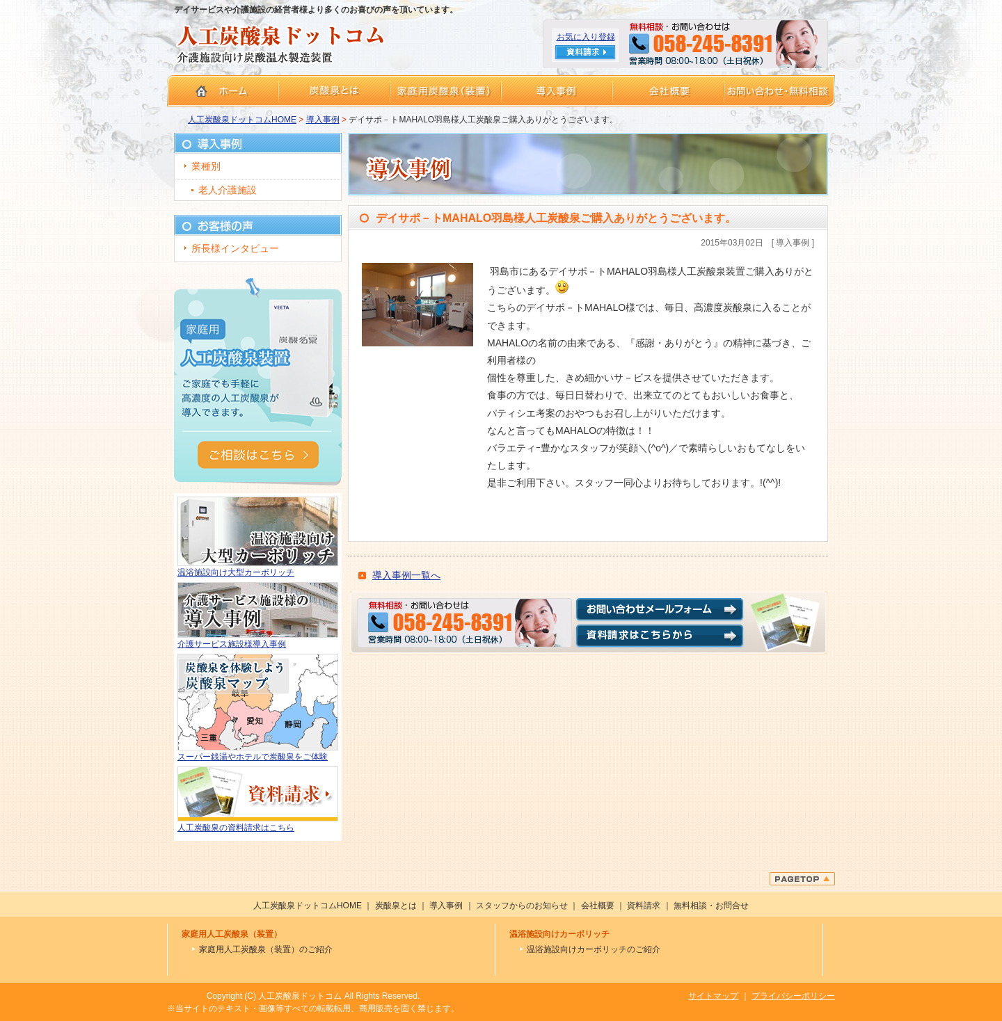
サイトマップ (713, 996)
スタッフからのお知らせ (522, 905)
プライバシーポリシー (793, 996)
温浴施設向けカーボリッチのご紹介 (593, 949)
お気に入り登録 (586, 37)
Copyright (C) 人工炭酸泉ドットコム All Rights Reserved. (313, 996)
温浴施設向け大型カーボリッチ (235, 572)
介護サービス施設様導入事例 (231, 644)
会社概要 (597, 905)
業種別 (206, 166)
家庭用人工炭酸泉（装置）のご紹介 (266, 949)
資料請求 (643, 905)
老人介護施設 (227, 189)
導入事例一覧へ (406, 575)
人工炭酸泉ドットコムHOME (242, 119)
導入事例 (323, 119)
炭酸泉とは (396, 905)
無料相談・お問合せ (711, 905)
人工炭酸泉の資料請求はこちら (235, 828)
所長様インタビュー (235, 248)
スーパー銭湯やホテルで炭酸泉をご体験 (252, 757)
